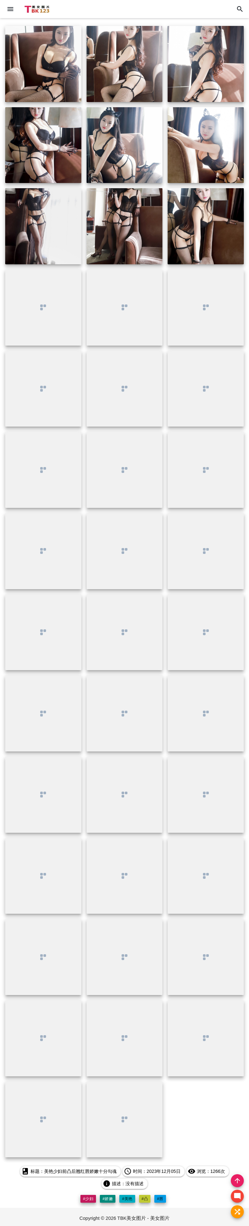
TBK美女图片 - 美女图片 (143, 1218)
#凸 (145, 1199)
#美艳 (127, 1199)
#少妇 (88, 1199)
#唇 (160, 1199)
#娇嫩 (107, 1199)
